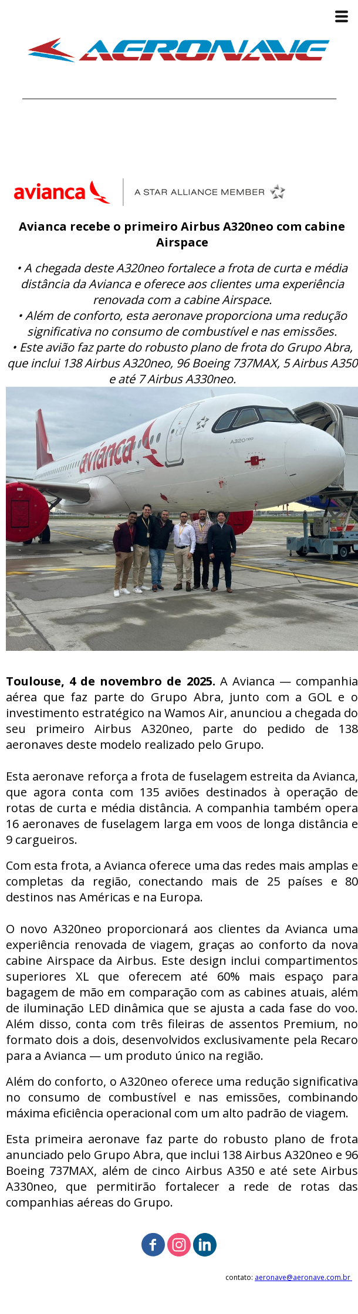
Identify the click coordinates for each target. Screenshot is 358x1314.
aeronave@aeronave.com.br (303, 1277)
